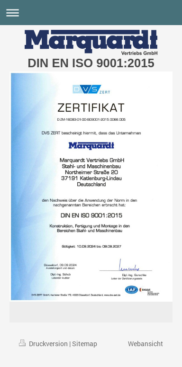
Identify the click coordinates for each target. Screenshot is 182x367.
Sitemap (84, 343)
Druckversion (44, 343)
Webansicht (145, 343)
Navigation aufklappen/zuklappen (91, 12)
